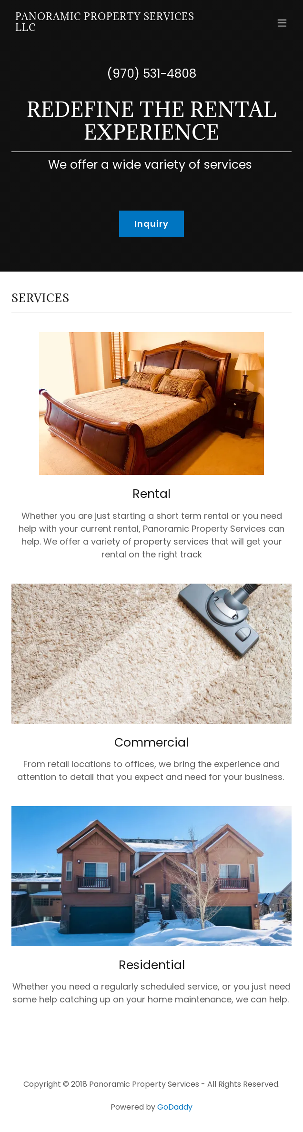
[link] (109, 28)
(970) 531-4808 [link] (151, 73)
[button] (282, 22)
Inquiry (151, 224)
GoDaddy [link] (174, 1107)
